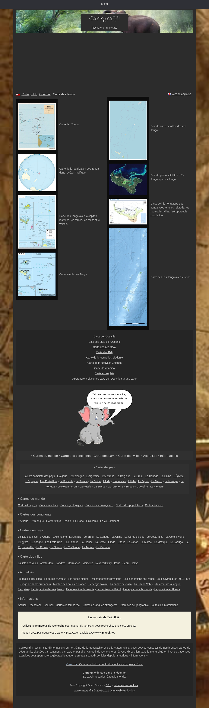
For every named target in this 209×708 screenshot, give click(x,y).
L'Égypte (178, 476)
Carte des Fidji (104, 352)
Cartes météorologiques (99, 505)
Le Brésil (138, 476)
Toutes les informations (164, 604)
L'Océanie (92, 520)
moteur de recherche (51, 625)
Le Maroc (156, 481)
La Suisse (99, 486)
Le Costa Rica (155, 536)
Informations (169, 456)
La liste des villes (28, 563)
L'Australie (108, 476)
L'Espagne (31, 481)
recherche (117, 403)
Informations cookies (126, 685)
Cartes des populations (129, 505)
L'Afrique (23, 520)
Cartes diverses (154, 505)
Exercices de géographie (134, 604)
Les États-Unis (48, 481)
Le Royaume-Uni (67, 486)
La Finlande (66, 481)
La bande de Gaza (121, 584)
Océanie (45, 94)
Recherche (35, 604)
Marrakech (74, 563)
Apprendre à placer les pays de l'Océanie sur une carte (104, 378)
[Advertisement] (104, 61)
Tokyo (134, 563)
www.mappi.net (105, 632)
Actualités (150, 456)
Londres (60, 563)
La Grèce (95, 481)
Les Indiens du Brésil (109, 589)
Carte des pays (104, 456)
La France (82, 481)
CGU (108, 685)
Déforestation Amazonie (80, 589)
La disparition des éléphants (47, 589)
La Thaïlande (72, 547)
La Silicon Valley (143, 584)
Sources (48, 604)
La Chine (166, 476)
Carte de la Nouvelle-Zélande (104, 362)
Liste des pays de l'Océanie (104, 341)
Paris (117, 563)
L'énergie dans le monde (137, 589)
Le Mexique (171, 481)
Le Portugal (176, 542)
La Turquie (128, 486)
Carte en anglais (104, 373)
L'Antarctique (54, 520)
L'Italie (132, 481)
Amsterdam (47, 563)
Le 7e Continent (109, 520)
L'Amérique (37, 520)
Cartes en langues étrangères (100, 604)
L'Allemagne (77, 476)
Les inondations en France (139, 578)
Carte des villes (129, 456)
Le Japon (143, 481)
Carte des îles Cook (104, 347)
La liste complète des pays (39, 476)
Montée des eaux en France (69, 584)
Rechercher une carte (104, 27)
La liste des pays (28, 536)
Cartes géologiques (71, 505)
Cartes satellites (48, 505)
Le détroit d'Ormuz (55, 578)
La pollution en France (167, 589)
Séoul (125, 563)
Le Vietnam (157, 486)
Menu (104, 3)
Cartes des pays (27, 505)
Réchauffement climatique (106, 578)
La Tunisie (114, 486)
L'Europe (78, 520)
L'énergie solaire (98, 584)
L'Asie (67, 520)
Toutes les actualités (30, 578)
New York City (103, 563)
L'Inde (106, 481)
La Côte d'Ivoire (175, 536)
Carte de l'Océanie (105, 336)
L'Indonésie (119, 481)
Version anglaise (181, 94)
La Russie (85, 486)
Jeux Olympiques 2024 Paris (173, 578)
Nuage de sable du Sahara (35, 584)
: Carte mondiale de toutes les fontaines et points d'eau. (104, 664)
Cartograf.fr (29, 94)
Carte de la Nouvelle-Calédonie (104, 357)
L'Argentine (93, 476)
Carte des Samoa (104, 368)
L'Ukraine (142, 486)
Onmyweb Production (122, 690)
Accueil (22, 604)
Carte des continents (76, 456)
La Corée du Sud (134, 536)
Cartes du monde (45, 456)
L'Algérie (62, 476)
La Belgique (123, 476)
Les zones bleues (78, 578)
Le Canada (151, 476)
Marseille (88, 563)
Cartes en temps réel (68, 604)
